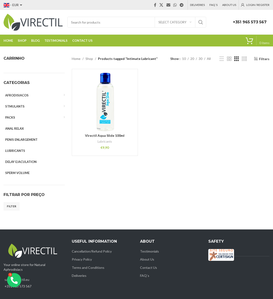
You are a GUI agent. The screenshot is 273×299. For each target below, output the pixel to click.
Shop (89, 59)
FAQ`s (144, 276)
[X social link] (161, 4)
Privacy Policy (82, 259)
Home (76, 59)
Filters (264, 59)
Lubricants (105, 141)
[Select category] (175, 22)
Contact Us (148, 268)
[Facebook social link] (155, 4)
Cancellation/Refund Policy (92, 251)
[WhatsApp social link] (175, 4)
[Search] (136, 22)
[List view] (221, 59)
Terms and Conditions (88, 268)
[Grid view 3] (236, 59)
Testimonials (149, 251)
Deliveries (79, 276)
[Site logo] (33, 22)
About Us (147, 259)
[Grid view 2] (229, 59)
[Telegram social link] (181, 4)
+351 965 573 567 (250, 22)
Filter (11, 206)
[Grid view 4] (244, 59)
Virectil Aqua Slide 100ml (104, 135)
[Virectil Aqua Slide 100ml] (105, 102)
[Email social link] (168, 4)
